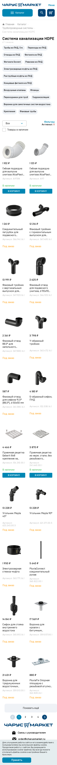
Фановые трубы (28, 111)
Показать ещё (31, 708)
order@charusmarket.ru (28, 739)
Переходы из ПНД (37, 48)
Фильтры (49, 122)
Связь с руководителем (28, 732)
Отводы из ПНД (12, 55)
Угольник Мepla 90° (40, 513)
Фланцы (34, 90)
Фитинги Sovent (12, 62)
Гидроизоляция (41, 97)
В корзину (14, 191)
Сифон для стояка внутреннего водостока (12, 627)
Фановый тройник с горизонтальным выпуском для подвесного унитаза (40, 235)
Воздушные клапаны (15, 90)
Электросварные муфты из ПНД (20, 69)
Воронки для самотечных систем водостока (27, 104)
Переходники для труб (16, 97)
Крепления (9, 111)
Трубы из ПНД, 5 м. (13, 48)
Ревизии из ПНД (34, 62)
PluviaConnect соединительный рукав (39, 572)
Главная (8, 24)
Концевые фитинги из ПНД (18, 83)
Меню (51, 5)
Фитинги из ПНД (33, 55)
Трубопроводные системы (17, 28)
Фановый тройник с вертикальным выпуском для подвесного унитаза (13, 291)
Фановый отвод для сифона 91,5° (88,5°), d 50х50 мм (13, 400)
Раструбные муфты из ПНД (18, 76)
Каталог (22, 24)
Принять (16, 760)
